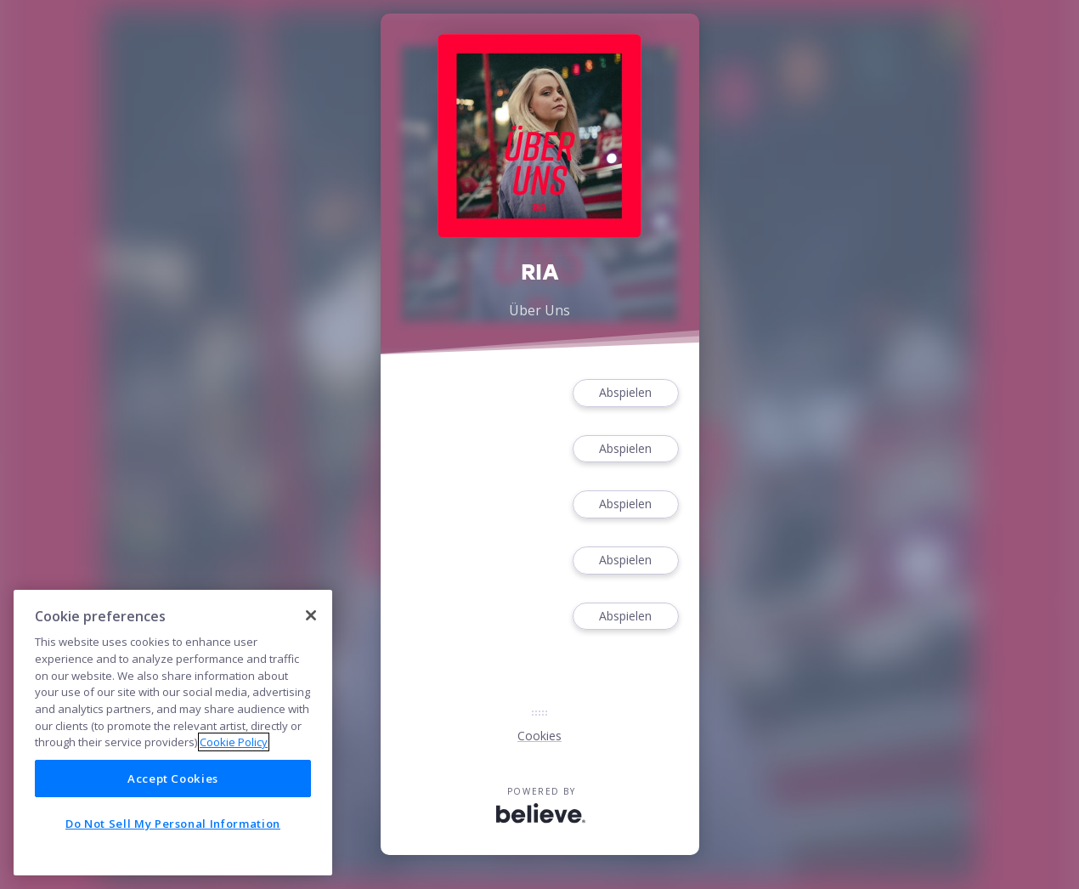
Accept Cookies (172, 778)
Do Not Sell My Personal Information (172, 823)
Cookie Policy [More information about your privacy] (234, 742)
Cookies (539, 736)
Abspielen (625, 393)
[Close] (311, 615)
